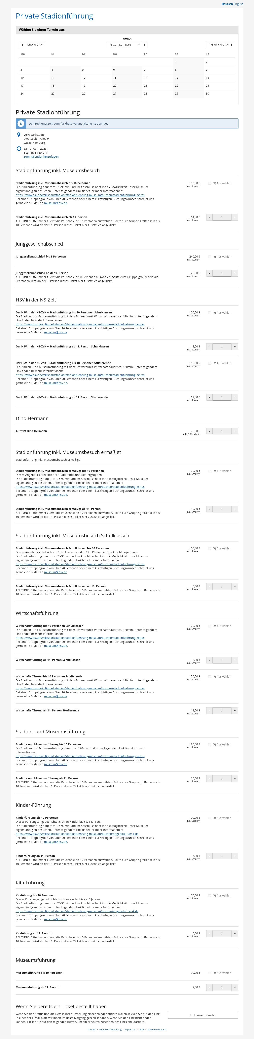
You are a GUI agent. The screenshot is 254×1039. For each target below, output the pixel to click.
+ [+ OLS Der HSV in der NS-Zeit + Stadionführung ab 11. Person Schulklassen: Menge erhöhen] (235, 346)
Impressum (130, 1029)
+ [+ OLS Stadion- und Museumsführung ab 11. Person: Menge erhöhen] (235, 778)
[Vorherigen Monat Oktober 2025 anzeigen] (32, 45)
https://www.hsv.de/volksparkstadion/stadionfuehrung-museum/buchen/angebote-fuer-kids (77, 834)
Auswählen (219, 183)
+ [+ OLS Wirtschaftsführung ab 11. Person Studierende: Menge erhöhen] (235, 710)
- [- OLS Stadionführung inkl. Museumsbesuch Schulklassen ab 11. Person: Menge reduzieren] (209, 586)
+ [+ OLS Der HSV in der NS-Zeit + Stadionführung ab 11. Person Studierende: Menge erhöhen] (235, 397)
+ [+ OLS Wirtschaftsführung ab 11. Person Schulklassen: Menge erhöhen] (235, 660)
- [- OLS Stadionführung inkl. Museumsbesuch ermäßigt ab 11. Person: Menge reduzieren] (209, 509)
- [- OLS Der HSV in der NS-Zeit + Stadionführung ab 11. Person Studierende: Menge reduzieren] (209, 397)
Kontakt (92, 1029)
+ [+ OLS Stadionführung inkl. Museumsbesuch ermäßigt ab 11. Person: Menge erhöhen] (235, 509)
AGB (141, 1029)
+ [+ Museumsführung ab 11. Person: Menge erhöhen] (235, 987)
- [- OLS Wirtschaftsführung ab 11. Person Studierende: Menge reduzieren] (209, 710)
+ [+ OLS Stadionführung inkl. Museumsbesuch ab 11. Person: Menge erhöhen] (235, 217)
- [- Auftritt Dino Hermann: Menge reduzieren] (209, 431)
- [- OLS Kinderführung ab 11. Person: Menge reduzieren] (209, 856)
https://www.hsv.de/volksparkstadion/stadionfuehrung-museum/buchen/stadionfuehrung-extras (80, 195)
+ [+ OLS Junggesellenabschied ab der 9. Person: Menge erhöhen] (235, 273)
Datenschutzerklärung (110, 1029)
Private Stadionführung (54, 16)
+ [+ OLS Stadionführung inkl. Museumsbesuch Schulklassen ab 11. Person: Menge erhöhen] (235, 586)
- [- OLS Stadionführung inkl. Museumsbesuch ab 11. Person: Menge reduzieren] (209, 217)
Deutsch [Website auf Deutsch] (227, 4)
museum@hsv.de (55, 203)
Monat (127, 38)
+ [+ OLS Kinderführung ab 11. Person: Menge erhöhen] (235, 856)
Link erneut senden (203, 1015)
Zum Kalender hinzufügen (41, 156)
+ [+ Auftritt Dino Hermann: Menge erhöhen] (235, 431)
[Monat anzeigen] (144, 45)
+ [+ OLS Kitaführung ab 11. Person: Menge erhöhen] (235, 933)
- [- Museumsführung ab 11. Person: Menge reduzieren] (209, 987)
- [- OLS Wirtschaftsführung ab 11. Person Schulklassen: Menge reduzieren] (209, 660)
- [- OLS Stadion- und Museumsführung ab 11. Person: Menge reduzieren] (209, 778)
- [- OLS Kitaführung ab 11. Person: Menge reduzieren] (209, 933)
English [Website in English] (238, 4)
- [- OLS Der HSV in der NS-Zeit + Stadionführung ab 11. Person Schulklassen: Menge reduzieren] (209, 346)
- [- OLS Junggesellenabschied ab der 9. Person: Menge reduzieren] (209, 273)
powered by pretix (157, 1029)
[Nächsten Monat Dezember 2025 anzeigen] (220, 45)
